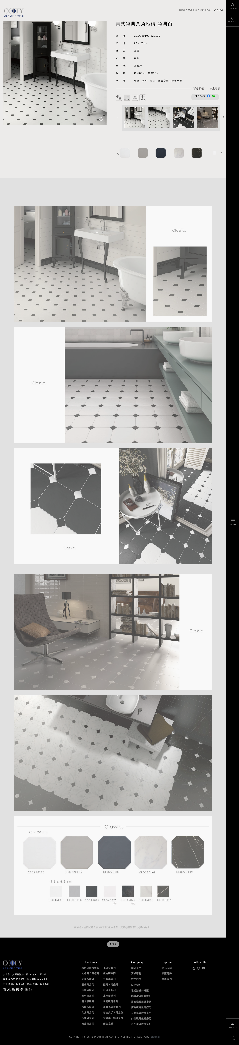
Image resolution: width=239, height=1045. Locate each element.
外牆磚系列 (109, 979)
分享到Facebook (208, 96)
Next (223, 117)
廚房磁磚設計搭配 (141, 1007)
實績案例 (136, 973)
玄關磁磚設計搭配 (141, 1012)
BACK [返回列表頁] (113, 944)
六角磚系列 (88, 1012)
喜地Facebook (194, 968)
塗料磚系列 (88, 995)
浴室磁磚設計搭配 (141, 1001)
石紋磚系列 (88, 984)
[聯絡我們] (232, 1025)
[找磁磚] (232, 6)
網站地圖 (155, 1036)
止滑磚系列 (109, 995)
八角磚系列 (205, 10)
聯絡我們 (167, 979)
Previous (118, 117)
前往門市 (136, 979)
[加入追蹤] (100, 119)
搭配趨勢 (167, 973)
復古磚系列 (109, 973)
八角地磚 (218, 10)
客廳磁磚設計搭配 (141, 996)
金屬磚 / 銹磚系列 (113, 1018)
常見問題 (167, 968)
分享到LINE (214, 96)
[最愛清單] (232, 20)
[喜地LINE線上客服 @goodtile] (215, 88)
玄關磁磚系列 (110, 1001)
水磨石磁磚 (88, 1006)
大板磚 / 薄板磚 (90, 973)
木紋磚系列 (88, 990)
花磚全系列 (109, 968)
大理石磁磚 (88, 979)
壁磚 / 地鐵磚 (110, 984)
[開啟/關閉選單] (232, 522)
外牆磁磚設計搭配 (141, 1018)
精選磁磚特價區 (90, 968)
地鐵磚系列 (88, 1023)
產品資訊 (192, 10)
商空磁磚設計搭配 (141, 1024)
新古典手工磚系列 (113, 1012)
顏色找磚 (108, 1023)
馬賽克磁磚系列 (112, 1006)
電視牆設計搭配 (140, 990)
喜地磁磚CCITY (14, 12)
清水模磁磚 (88, 1001)
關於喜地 (136, 968)
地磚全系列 (109, 990)
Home (182, 10)
